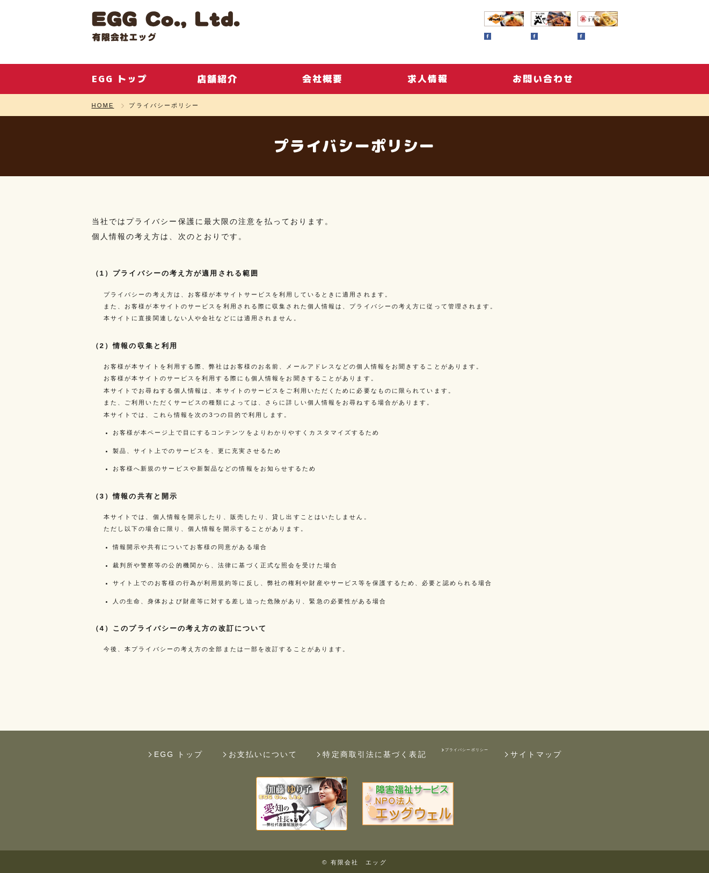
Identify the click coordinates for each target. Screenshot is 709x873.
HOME (103, 106)
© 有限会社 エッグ (354, 862)
